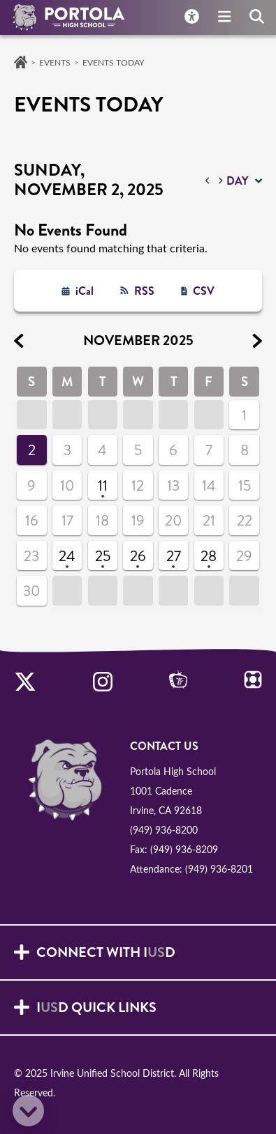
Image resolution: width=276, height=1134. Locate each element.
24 (67, 556)
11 (103, 485)
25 (102, 556)
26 (138, 556)
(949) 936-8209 (184, 849)
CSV (204, 291)
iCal (84, 291)
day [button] (237, 181)
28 (209, 556)
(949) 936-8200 (164, 829)
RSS (144, 291)
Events (55, 62)
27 (173, 556)
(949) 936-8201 (219, 868)
